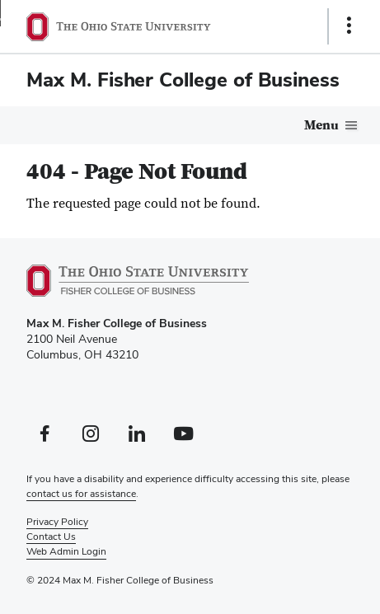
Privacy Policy (57, 521)
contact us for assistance (81, 493)
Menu (321, 125)
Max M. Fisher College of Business (183, 79)
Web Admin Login (66, 551)
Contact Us (51, 536)
